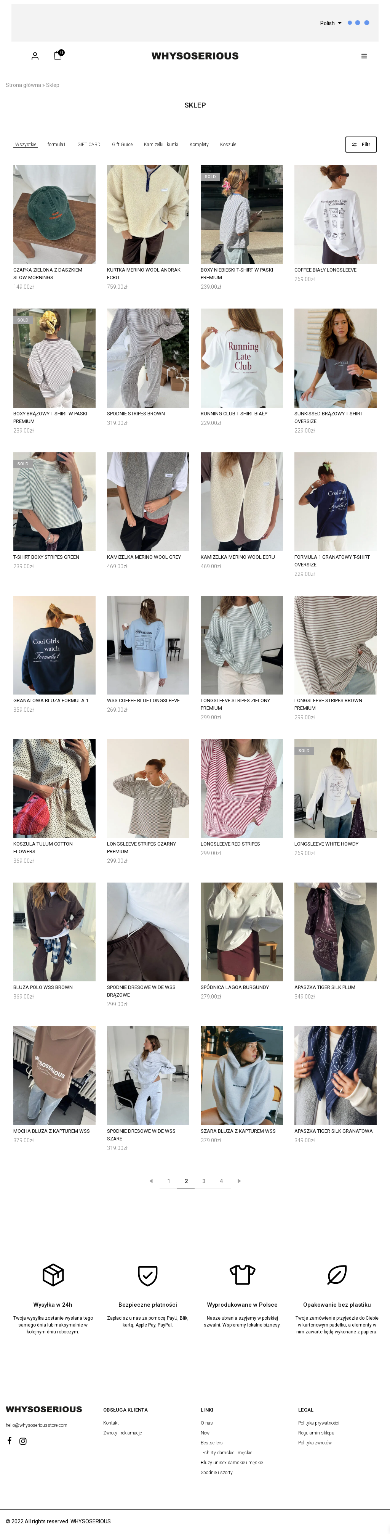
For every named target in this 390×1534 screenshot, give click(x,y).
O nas (207, 1423)
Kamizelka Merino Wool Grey (144, 557)
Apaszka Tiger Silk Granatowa (333, 1131)
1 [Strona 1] (169, 1181)
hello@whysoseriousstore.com (37, 1425)
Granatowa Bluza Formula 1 (50, 700)
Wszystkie (25, 144)
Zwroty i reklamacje (122, 1433)
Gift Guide (122, 144)
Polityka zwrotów (315, 1443)
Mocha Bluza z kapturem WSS (51, 1131)
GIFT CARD (89, 144)
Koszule (228, 144)
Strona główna (23, 85)
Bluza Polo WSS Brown (43, 987)
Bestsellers (212, 1443)
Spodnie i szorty (217, 1472)
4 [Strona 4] (221, 1181)
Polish (327, 23)
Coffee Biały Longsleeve (325, 270)
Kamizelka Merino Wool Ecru (238, 557)
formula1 (57, 144)
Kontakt (111, 1423)
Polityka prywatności (318, 1423)
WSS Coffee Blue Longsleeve (143, 700)
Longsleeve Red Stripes (230, 844)
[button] (364, 56)
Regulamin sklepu (316, 1433)
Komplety (199, 144)
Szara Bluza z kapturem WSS (238, 1131)
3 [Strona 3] (204, 1181)
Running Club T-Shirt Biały (234, 413)
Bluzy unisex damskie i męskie (232, 1462)
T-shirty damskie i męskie (226, 1452)
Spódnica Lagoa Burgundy (235, 987)
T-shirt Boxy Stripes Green (46, 557)
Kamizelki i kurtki (161, 144)
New (205, 1433)
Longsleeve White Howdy (326, 844)
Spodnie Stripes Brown (136, 413)
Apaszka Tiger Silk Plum (324, 987)
